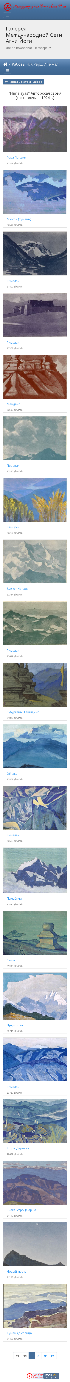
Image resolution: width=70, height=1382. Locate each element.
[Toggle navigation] (7, 15)
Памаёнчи (14, 898)
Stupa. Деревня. (18, 1148)
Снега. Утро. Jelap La (21, 1210)
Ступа (11, 960)
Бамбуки (13, 527)
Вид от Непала (17, 588)
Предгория (15, 1025)
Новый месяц (16, 1271)
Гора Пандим (16, 157)
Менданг (13, 404)
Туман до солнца (19, 1333)
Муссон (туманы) (19, 219)
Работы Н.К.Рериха (27, 64)
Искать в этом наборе (23, 82)
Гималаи (13, 281)
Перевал (13, 465)
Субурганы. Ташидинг (23, 712)
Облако (12, 773)
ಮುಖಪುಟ (5, 64)
